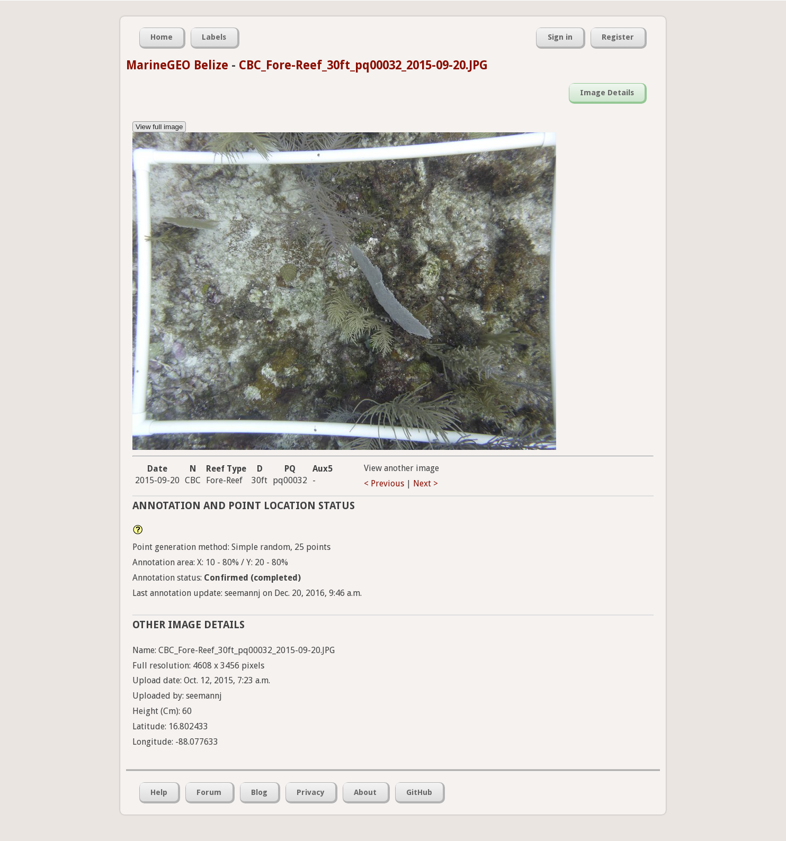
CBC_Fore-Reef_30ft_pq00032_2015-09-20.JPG (363, 65)
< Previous (384, 483)
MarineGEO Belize (177, 65)
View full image (159, 127)
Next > (425, 483)
